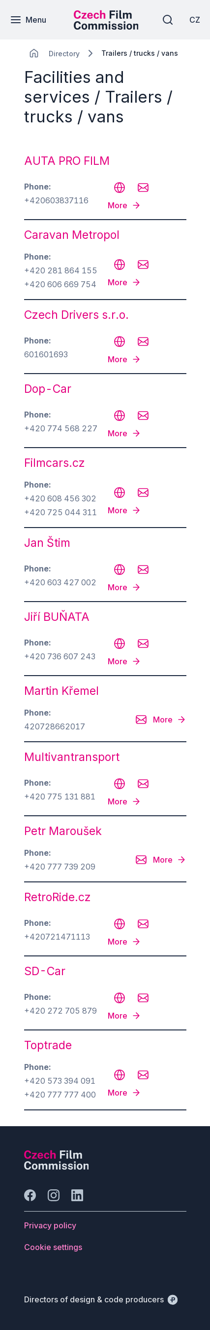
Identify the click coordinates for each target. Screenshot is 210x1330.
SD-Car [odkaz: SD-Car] (44, 971)
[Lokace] (64, 53)
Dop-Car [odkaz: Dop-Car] (47, 389)
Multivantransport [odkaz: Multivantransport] (72, 757)
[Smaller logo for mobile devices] (106, 27)
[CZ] (195, 20)
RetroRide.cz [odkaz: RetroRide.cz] (57, 897)
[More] (124, 205)
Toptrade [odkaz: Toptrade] (48, 1045)
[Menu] (28, 20)
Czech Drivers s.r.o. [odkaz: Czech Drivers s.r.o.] (76, 315)
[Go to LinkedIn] (77, 1195)
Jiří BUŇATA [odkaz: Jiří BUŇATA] (57, 617)
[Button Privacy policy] (50, 1225)
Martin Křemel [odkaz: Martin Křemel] (61, 691)
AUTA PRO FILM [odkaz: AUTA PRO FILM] (67, 161)
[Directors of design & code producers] (101, 1299)
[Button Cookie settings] (53, 1247)
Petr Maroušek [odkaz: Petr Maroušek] (63, 831)
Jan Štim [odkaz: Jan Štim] (47, 543)
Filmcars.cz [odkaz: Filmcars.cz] (54, 463)
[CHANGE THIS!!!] (34, 53)
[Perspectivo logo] (56, 1167)
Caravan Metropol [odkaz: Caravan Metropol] (72, 235)
